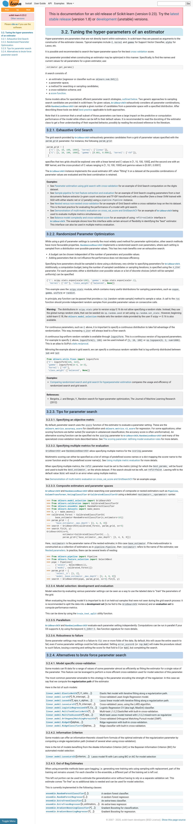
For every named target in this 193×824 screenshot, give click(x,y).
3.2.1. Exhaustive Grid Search (15, 39)
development (106, 19)
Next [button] (28, 10)
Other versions (18, 18)
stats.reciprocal (80, 343)
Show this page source (173, 819)
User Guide (40, 3)
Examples (59, 3)
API (50, 3)
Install (28, 3)
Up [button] (17, 10)
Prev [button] (7, 10)
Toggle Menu (8, 821)
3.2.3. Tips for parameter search (16, 48)
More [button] (69, 3)
